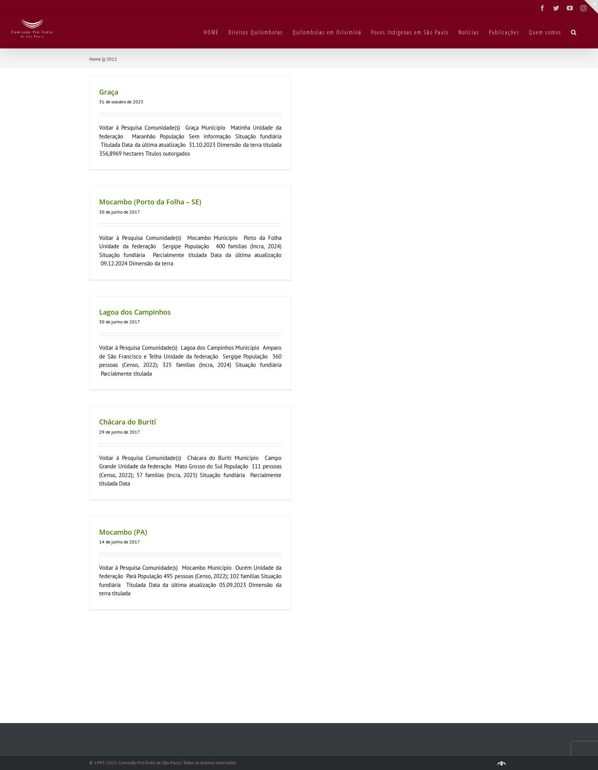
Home (95, 59)
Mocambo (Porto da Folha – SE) (150, 201)
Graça (108, 91)
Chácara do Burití (127, 421)
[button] (574, 31)
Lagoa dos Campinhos (135, 312)
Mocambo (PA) (123, 532)
